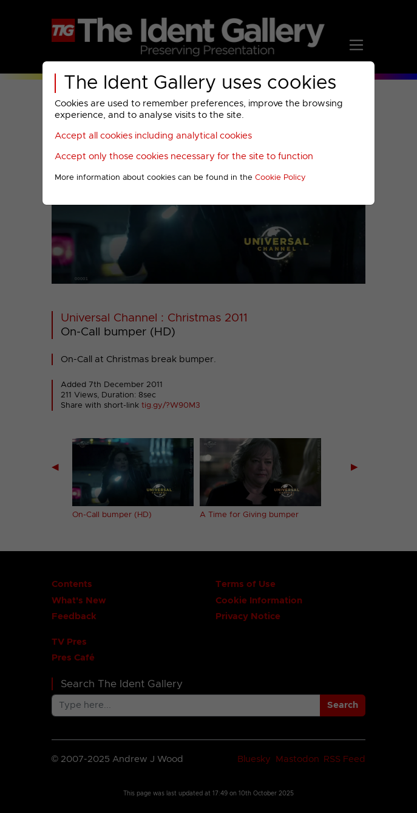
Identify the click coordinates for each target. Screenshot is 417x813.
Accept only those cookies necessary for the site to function (184, 156)
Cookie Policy (280, 178)
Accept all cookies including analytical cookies (153, 135)
